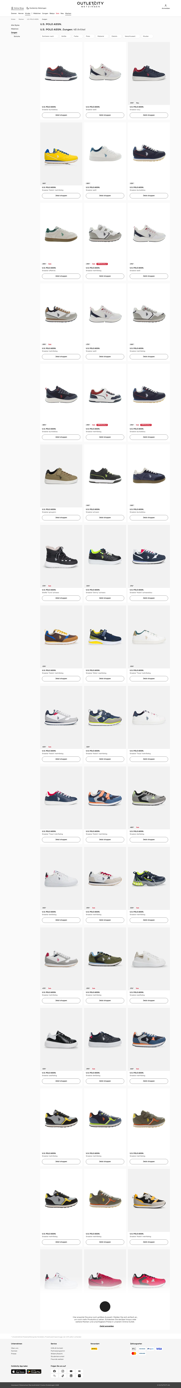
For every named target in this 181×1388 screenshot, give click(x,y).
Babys (52, 13)
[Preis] (89, 36)
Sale (57, 13)
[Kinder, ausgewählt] (27, 13)
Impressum (15, 1385)
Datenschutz (24, 1385)
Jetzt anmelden (105, 1326)
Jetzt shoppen (61, 115)
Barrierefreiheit (34, 1385)
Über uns (14, 1348)
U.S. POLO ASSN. (34, 19)
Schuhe (17, 36)
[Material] (102, 36)
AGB (57, 1385)
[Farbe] (77, 36)
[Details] (116, 36)
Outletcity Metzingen (90, 4)
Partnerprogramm (58, 1351)
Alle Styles (15, 25)
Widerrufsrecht (57, 1354)
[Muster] (147, 36)
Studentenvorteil (57, 1356)
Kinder (14, 19)
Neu (62, 13)
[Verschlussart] (131, 36)
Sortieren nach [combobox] (49, 36)
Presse (13, 1354)
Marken (68, 13)
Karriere (14, 1351)
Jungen (45, 13)
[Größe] (65, 36)
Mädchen (37, 13)
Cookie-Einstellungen (48, 1385)
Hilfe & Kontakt (57, 1348)
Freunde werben (57, 1359)
